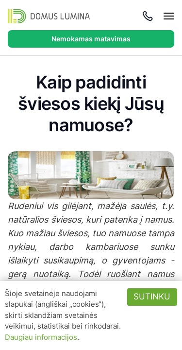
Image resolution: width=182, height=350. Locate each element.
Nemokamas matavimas (91, 39)
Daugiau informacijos (41, 337)
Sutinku (151, 296)
